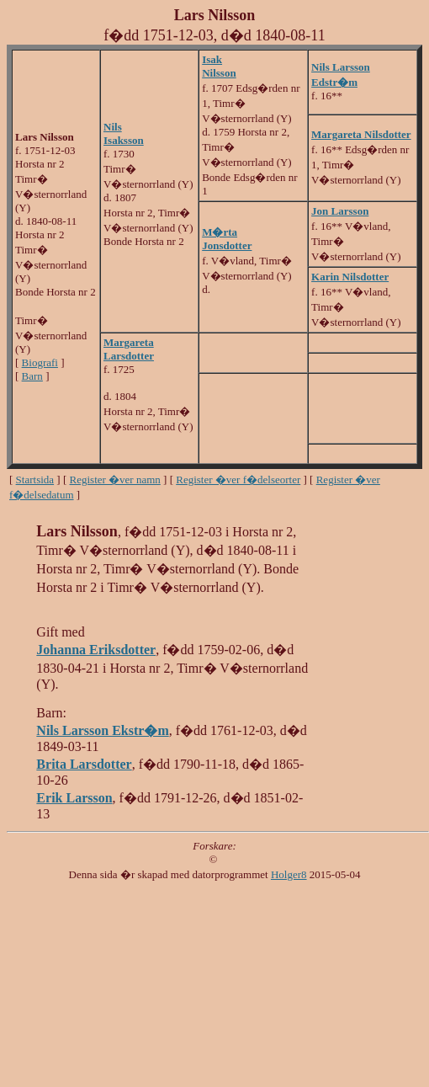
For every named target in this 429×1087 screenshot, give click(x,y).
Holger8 (289, 874)
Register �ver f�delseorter (238, 479)
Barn (32, 376)
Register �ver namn (115, 479)
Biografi (40, 362)
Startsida (35, 479)
